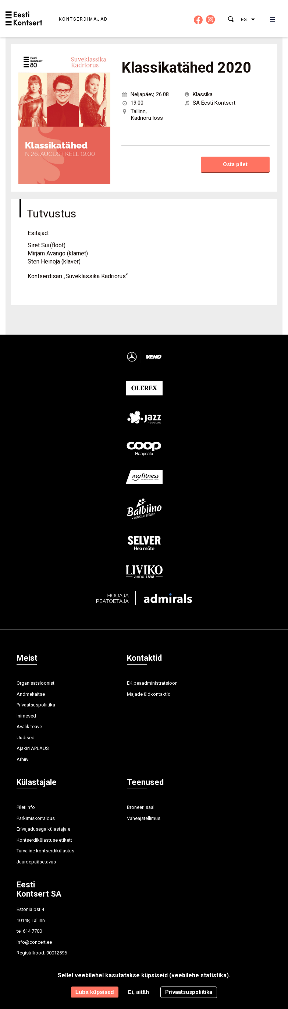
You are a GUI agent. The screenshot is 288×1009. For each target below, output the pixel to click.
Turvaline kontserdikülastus (45, 850)
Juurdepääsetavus (36, 862)
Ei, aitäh (138, 992)
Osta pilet (235, 164)
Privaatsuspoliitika (36, 705)
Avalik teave (29, 726)
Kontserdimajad (83, 19)
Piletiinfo (26, 807)
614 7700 (32, 931)
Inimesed (26, 716)
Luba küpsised (94, 992)
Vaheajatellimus (143, 818)
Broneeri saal (140, 807)
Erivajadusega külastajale (43, 829)
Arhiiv (22, 759)
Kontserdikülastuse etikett (44, 840)
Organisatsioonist (35, 683)
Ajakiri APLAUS (33, 748)
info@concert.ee (34, 942)
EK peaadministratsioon (152, 683)
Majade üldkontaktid (149, 694)
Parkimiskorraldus (36, 818)
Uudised (26, 737)
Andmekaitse (31, 694)
